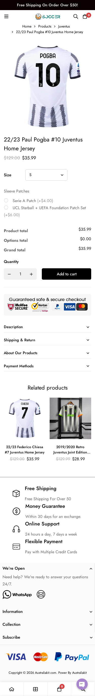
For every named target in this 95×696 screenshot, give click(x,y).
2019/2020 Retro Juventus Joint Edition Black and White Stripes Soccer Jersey (70, 455)
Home (26, 26)
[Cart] (84, 16)
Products (44, 26)
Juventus (64, 26)
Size (7, 175)
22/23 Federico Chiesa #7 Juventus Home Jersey (25, 450)
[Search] (75, 16)
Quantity (11, 262)
